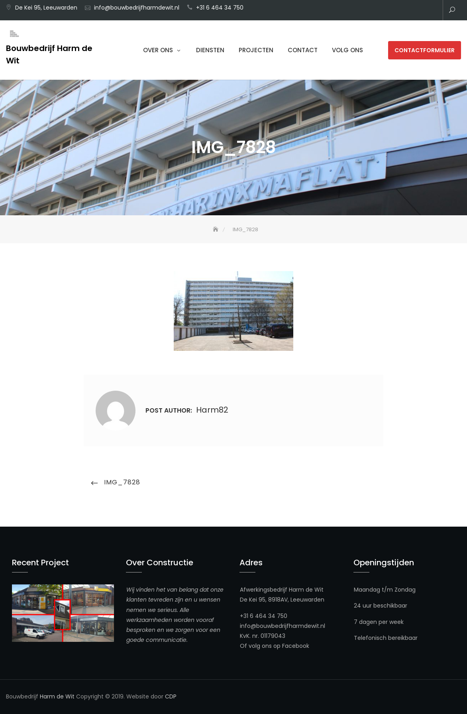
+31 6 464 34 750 (219, 8)
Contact (303, 50)
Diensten (210, 50)
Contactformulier (424, 50)
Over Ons (158, 50)
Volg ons (347, 50)
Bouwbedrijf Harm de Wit (49, 54)
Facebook (295, 646)
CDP (171, 696)
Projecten (256, 50)
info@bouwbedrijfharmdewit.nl (136, 8)
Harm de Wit (57, 696)
